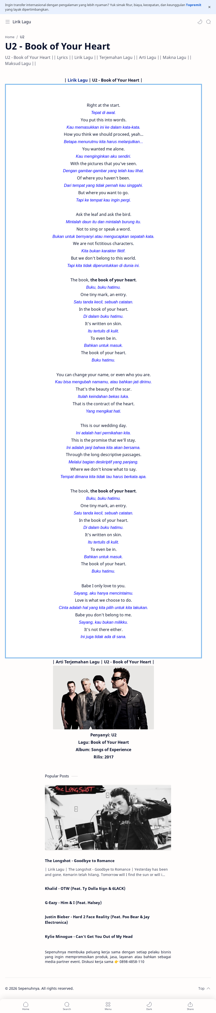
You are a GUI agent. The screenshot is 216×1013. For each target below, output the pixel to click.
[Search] (208, 22)
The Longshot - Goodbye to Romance (80, 860)
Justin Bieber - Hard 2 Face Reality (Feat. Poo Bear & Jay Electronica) (97, 919)
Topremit (193, 5)
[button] (200, 22)
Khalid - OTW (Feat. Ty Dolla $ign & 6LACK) (85, 888)
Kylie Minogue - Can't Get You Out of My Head (89, 936)
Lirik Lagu (22, 22)
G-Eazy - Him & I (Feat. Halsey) (73, 902)
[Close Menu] (209, 7)
